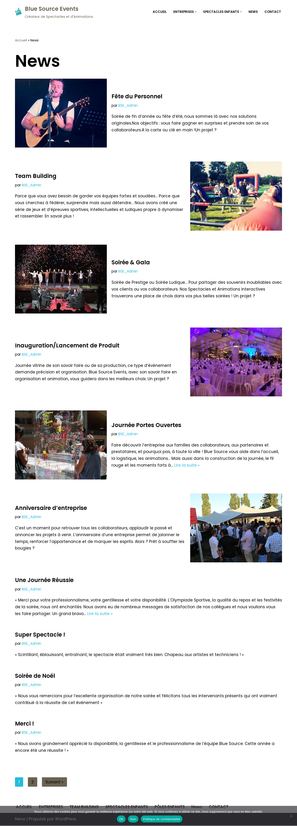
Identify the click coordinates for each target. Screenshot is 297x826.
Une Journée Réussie (44, 580)
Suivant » (54, 782)
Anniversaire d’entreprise (51, 508)
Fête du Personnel (136, 96)
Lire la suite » (187, 465)
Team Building (35, 176)
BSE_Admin (128, 105)
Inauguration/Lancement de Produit (67, 345)
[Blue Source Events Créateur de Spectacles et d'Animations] (54, 11)
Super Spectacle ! (40, 635)
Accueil (21, 40)
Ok (121, 819)
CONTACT (272, 12)
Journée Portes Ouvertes (146, 425)
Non (133, 819)
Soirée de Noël (35, 676)
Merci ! (24, 724)
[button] (196, 12)
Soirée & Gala (130, 262)
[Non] (291, 816)
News (253, 12)
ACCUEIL (159, 12)
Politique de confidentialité (161, 819)
